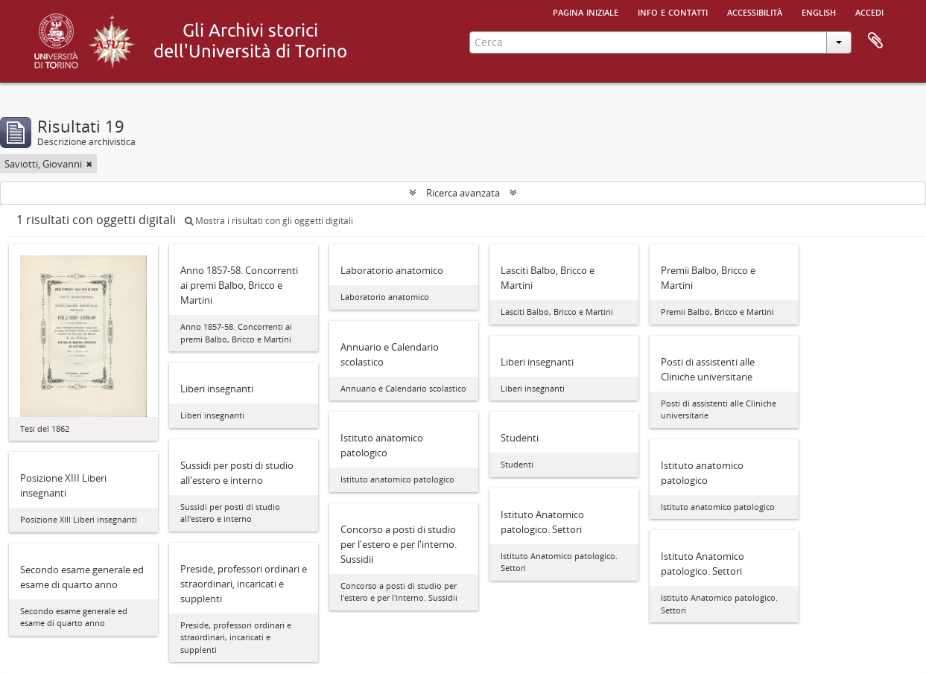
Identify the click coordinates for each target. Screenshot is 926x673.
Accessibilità (754, 11)
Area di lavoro (875, 41)
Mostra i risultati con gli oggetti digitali (269, 220)
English (819, 11)
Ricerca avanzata (463, 193)
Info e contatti (673, 11)
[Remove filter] (89, 163)
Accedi (869, 11)
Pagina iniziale (585, 11)
